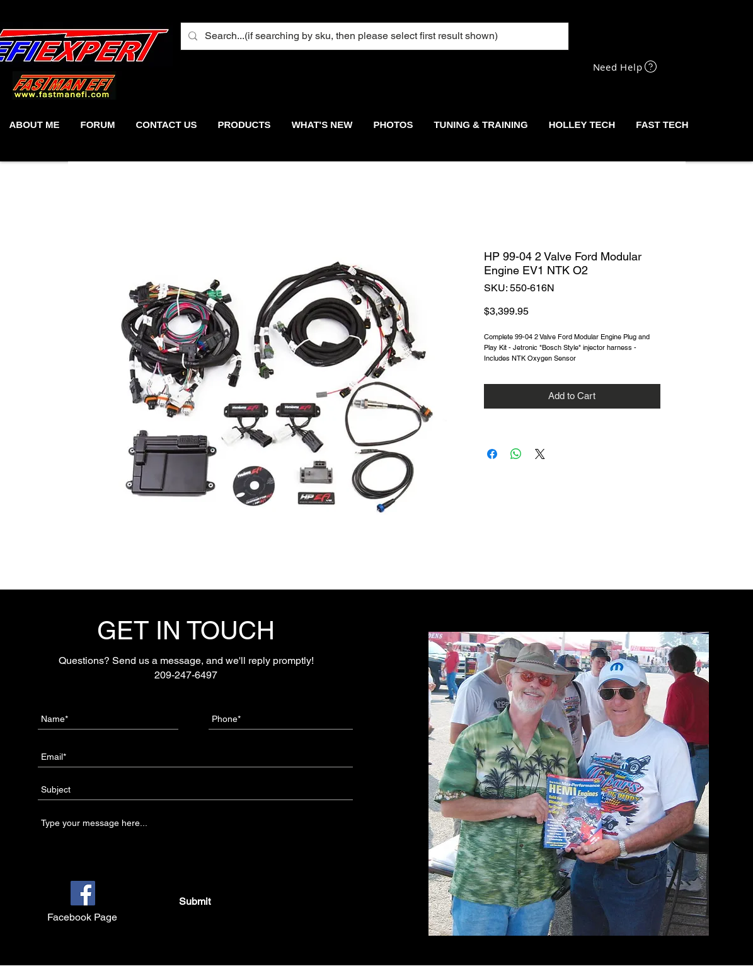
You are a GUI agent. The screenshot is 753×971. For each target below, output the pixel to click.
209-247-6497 (185, 675)
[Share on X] (540, 454)
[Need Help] (626, 66)
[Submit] (195, 901)
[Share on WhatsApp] (516, 454)
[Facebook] (83, 893)
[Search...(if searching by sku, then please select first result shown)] (373, 36)
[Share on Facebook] (492, 454)
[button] (244, 124)
